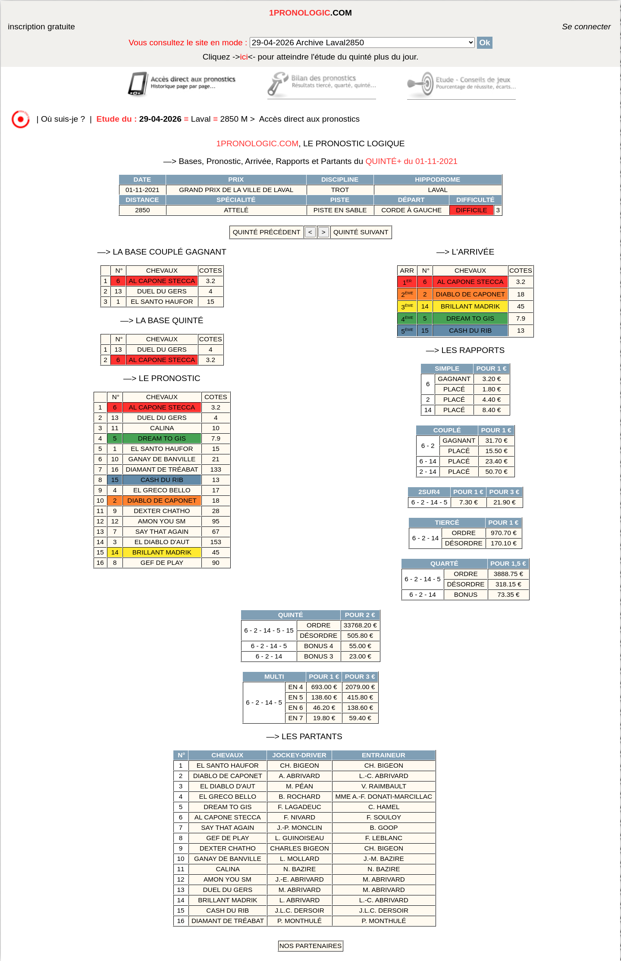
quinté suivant (361, 232)
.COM (310, 12)
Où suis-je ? (63, 118)
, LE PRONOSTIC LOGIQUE (310, 143)
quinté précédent (266, 232)
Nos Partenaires (310, 945)
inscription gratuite (41, 26)
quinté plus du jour (311, 56)
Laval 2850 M (173, 118)
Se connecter (573, 26)
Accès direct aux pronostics (309, 118)
